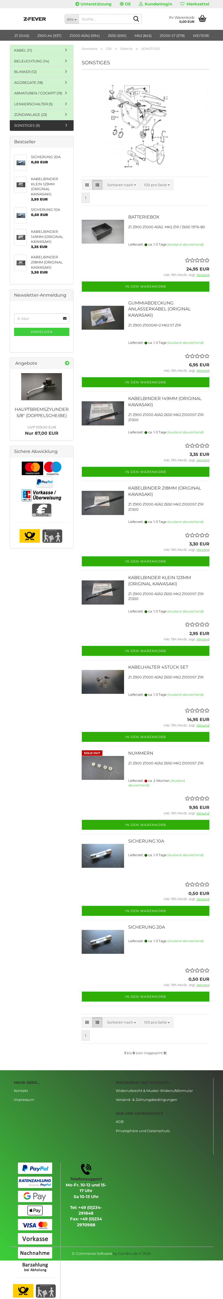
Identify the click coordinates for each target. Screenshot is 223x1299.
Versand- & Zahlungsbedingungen (146, 1099)
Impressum (24, 1099)
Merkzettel (194, 4)
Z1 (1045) (21, 35)
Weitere (201, 35)
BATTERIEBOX (143, 217)
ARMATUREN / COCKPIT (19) (38, 93)
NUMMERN (140, 753)
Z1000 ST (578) (172, 35)
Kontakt (21, 1090)
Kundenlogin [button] (155, 4)
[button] (125, 4)
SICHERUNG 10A (146, 841)
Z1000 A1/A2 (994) (85, 35)
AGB (120, 1121)
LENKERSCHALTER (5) (33, 104)
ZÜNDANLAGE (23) (30, 114)
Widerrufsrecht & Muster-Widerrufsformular (154, 1090)
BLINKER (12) (25, 71)
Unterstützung (93, 4)
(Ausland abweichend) (185, 244)
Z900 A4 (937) (49, 35)
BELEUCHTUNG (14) (31, 61)
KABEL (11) (23, 50)
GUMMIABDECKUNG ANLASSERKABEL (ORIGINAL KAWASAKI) (159, 309)
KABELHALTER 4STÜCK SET (158, 667)
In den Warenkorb (145, 286)
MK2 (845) (143, 35)
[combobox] (121, 185)
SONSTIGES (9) (27, 125)
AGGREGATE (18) (28, 82)
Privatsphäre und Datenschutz (143, 1131)
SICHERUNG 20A (146, 927)
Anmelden (42, 332)
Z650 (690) (117, 35)
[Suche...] (71, 19)
